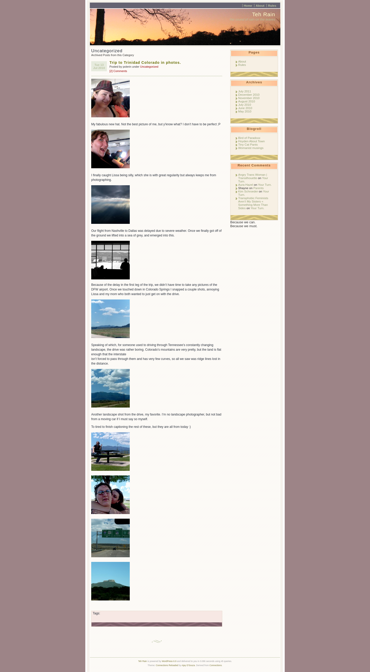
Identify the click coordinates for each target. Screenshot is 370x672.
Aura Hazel (245, 184)
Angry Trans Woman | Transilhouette (252, 176)
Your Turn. (265, 184)
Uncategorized (149, 66)
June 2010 (245, 108)
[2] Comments (118, 71)
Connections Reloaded (167, 665)
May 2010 (244, 111)
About (260, 5)
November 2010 (249, 98)
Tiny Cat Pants (248, 144)
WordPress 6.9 (169, 661)
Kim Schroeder (248, 191)
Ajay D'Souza (188, 665)
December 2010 (249, 94)
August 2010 (246, 101)
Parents (258, 188)
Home (248, 5)
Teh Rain (263, 14)
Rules (272, 5)
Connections (215, 665)
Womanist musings (250, 147)
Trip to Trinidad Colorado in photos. (145, 62)
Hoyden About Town (251, 141)
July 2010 (244, 104)
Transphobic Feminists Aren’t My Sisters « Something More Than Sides (253, 203)
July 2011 (244, 91)
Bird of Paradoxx (249, 137)
